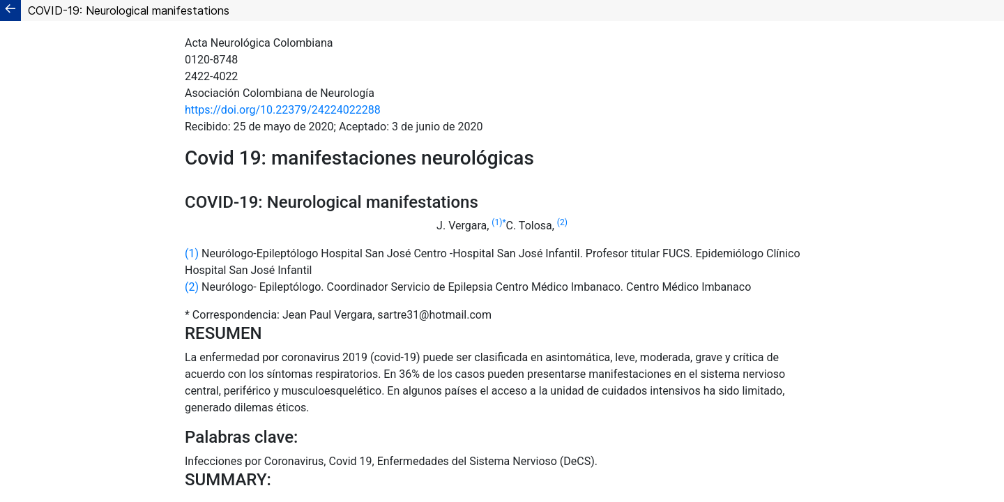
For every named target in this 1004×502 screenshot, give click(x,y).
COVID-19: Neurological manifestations (128, 10)
